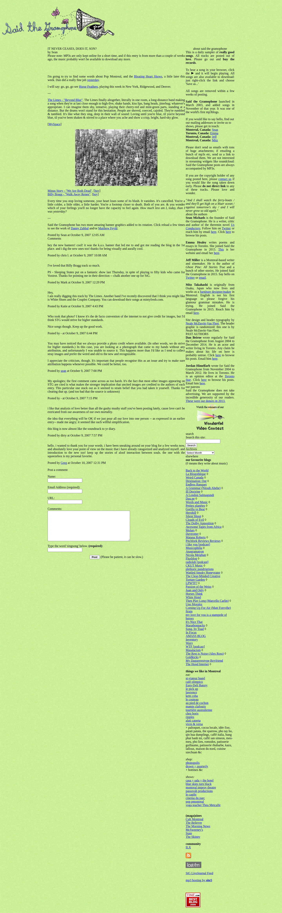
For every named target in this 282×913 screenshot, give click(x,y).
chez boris (192, 713)
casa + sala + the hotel (199, 780)
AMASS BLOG (196, 636)
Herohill (191, 512)
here (213, 231)
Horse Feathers (88, 86)
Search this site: (195, 437)
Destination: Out (196, 481)
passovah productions (199, 791)
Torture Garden (195, 579)
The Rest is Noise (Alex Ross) (205, 653)
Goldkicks (192, 657)
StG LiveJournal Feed (199, 873)
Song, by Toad (195, 629)
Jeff (214, 136)
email (202, 277)
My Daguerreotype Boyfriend (204, 660)
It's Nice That (194, 622)
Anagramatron (195, 551)
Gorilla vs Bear (195, 509)
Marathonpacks (195, 625)
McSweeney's (194, 829)
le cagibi (191, 794)
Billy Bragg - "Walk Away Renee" (69, 194)
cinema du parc (195, 798)
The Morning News (198, 826)
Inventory (192, 639)
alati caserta (193, 720)
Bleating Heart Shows (148, 76)
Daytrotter (192, 533)
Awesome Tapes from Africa (203, 526)
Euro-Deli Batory (197, 685)
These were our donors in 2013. (205, 401)
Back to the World (197, 470)
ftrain (189, 611)
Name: (52, 476)
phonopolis (193, 762)
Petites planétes (195, 505)
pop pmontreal (195, 801)
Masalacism (193, 650)
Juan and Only (195, 590)
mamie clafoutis (196, 706)
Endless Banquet (196, 484)
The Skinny (193, 836)
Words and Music (197, 502)
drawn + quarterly (197, 766)
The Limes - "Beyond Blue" (65, 100)
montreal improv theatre (201, 787)
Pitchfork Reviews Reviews (203, 541)
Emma (214, 133)
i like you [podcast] (198, 544)
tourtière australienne (199, 710)
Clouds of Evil (195, 519)
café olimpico (194, 681)
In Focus (191, 632)
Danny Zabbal (80, 228)
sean (63, 370)
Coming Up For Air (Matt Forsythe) (208, 607)
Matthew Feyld (107, 228)
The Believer (194, 822)
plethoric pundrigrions (200, 569)
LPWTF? (191, 583)
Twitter (226, 228)
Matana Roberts (196, 537)
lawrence (191, 692)
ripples (190, 717)
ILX (188, 847)
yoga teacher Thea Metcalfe (203, 805)
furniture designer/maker (215, 291)
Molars (190, 530)
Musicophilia (194, 548)
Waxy (189, 643)
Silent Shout (193, 516)
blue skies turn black (199, 784)
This (221, 249)
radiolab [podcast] (197, 562)
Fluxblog (191, 558)
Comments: (55, 508)
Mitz (215, 140)
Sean (215, 129)
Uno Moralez (194, 604)
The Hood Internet (197, 664)
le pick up (192, 688)
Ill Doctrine (193, 491)
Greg (64, 462)
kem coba (192, 696)
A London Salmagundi (200, 495)
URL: (51, 498)
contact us (224, 179)
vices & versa (194, 724)
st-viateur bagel (195, 678)
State (189, 833)
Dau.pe (190, 498)
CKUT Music (194, 565)
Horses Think (194, 593)
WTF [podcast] (195, 646)
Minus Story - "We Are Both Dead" (70, 190)
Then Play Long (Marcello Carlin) (207, 600)
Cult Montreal (194, 819)
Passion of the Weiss (198, 586)
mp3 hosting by (199, 880)
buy (97, 190)
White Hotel (193, 597)
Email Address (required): (64, 487)
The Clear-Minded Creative (203, 576)
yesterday (93, 80)
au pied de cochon (197, 703)
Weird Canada (194, 477)
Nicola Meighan (196, 555)
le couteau (192, 699)
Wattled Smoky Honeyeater (203, 572)
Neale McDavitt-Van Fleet (202, 323)
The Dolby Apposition (200, 523)
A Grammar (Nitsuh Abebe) (203, 488)
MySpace (54, 124)
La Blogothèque (196, 474)
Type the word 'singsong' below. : (75, 551)
